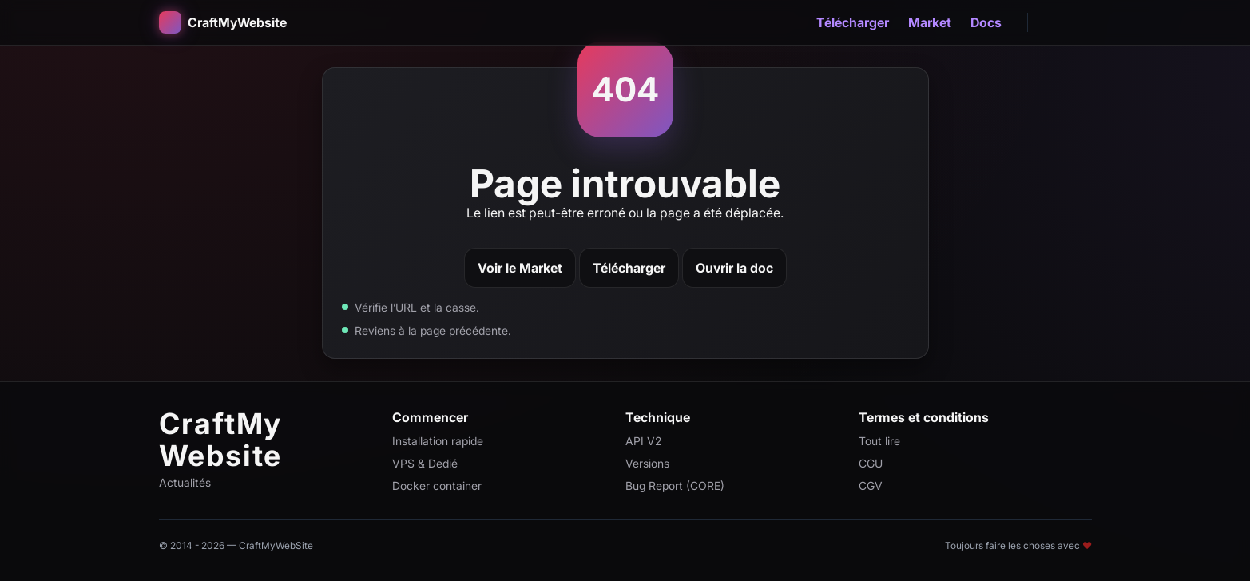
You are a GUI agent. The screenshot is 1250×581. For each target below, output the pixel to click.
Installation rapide (437, 441)
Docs (986, 22)
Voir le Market (520, 268)
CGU (871, 463)
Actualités (185, 482)
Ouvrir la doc (734, 268)
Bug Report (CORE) (674, 485)
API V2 (643, 441)
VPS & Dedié (425, 463)
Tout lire (879, 441)
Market (929, 22)
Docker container (437, 485)
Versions (647, 463)
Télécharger (852, 22)
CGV (871, 485)
